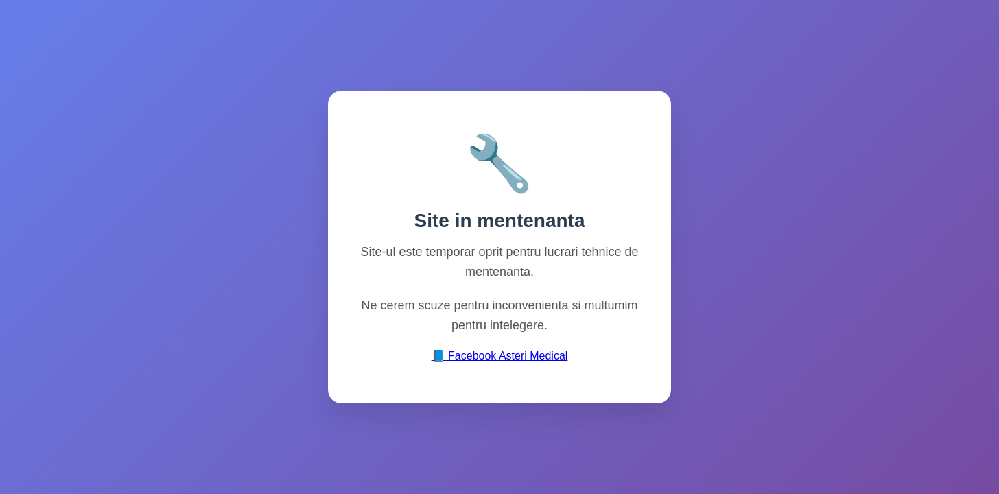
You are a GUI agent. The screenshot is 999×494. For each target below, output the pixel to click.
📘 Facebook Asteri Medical (500, 356)
